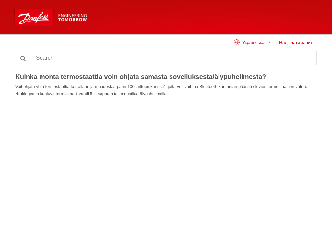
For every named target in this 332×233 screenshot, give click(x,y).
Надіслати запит (296, 42)
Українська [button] (249, 42)
